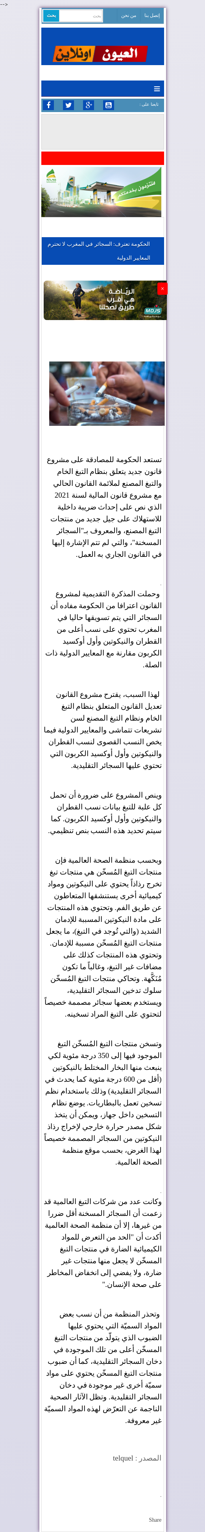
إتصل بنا (152, 15)
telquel (123, 1458)
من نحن (128, 15)
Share (155, 1520)
